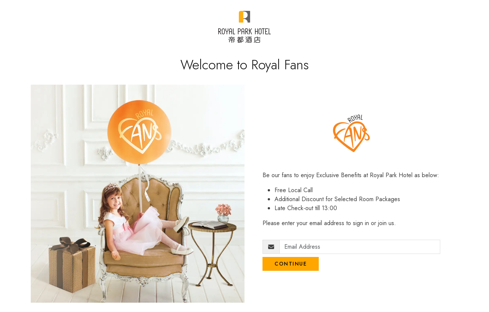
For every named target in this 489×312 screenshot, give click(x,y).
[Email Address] (359, 247)
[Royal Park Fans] (244, 27)
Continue (290, 263)
